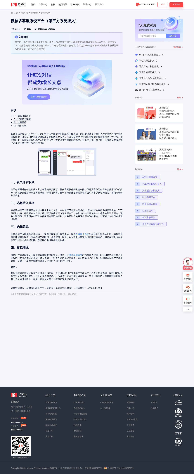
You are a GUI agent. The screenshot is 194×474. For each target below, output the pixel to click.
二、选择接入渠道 (26, 126)
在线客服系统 (81, 234)
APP (18, 407)
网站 (13, 407)
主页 (16, 13)
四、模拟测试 (24, 132)
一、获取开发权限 (26, 123)
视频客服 (77, 425)
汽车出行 (130, 408)
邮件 (18, 411)
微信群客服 (45, 13)
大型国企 (130, 436)
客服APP (49, 431)
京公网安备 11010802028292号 (120, 468)
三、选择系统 (24, 129)
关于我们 (99, 4)
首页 (33, 4)
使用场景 (63, 4)
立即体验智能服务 (39, 96)
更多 (180, 97)
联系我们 (154, 408)
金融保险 (130, 402)
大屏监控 (49, 436)
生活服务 (130, 425)
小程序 (29, 407)
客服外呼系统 (51, 419)
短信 (28, 411)
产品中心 (43, 4)
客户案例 (75, 4)
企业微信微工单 (106, 402)
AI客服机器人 (79, 402)
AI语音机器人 (79, 408)
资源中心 (24, 13)
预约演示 (178, 47)
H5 (12, 411)
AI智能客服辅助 (80, 414)
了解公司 (154, 402)
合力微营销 (105, 408)
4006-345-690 (147, 4)
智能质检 (77, 431)
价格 (53, 4)
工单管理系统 (51, 414)
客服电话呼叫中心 (53, 408)
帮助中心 (87, 4)
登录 (163, 4)
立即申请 (172, 36)
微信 (23, 407)
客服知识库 (78, 436)
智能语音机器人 (80, 419)
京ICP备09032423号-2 (94, 468)
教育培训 (130, 414)
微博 (23, 411)
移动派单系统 (51, 425)
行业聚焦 (34, 13)
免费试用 (176, 4)
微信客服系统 (75, 253)
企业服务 (130, 431)
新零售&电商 (132, 419)
